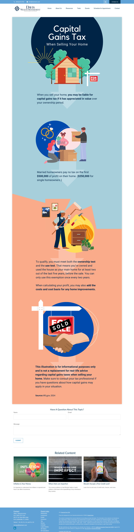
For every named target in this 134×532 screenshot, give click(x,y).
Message (17, 424)
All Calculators (45, 530)
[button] (49, 8)
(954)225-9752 (19, 2)
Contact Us (115, 2)
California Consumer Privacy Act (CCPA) (105, 527)
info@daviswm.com (33, 2)
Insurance (43, 519)
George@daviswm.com (20, 525)
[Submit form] (18, 440)
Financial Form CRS (65, 512)
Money (43, 523)
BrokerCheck (90, 515)
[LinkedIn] (105, 2)
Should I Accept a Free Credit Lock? (97, 484)
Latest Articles (45, 527)
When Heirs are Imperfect (58, 484)
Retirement (44, 513)
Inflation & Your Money (22, 484)
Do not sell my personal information (93, 528)
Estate (42, 517)
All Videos (43, 529)
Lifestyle (43, 525)
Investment (44, 515)
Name (16, 412)
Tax (42, 521)
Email (70, 412)
